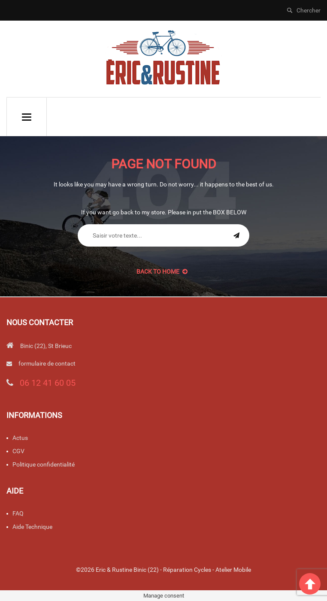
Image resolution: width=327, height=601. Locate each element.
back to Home (162, 271)
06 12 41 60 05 (48, 383)
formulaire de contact (47, 363)
